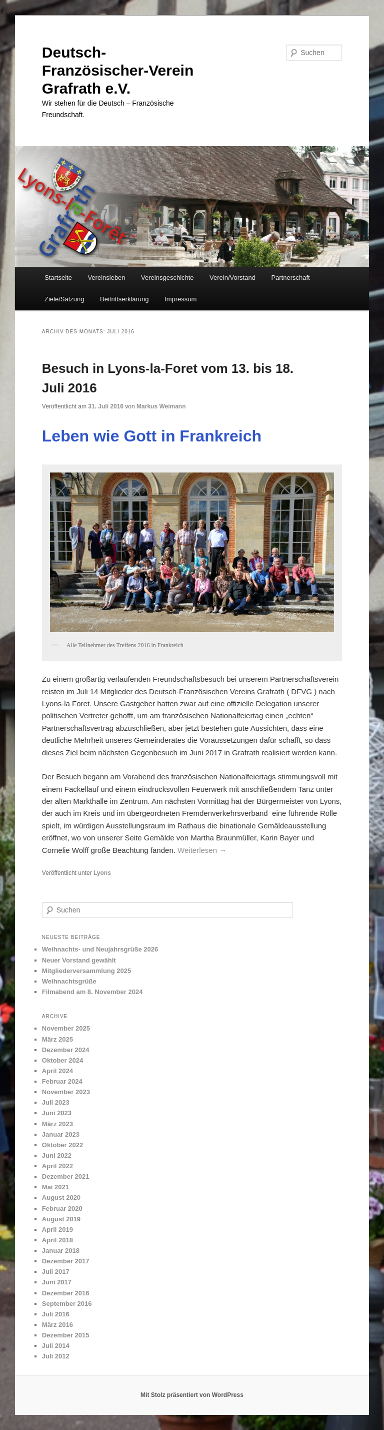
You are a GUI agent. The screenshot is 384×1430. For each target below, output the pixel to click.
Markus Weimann (161, 406)
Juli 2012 (56, 1356)
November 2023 (66, 1092)
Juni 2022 (57, 1155)
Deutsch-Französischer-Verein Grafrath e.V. (118, 70)
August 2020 (61, 1197)
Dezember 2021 (66, 1176)
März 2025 (57, 1039)
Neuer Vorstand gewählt (79, 960)
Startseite (58, 277)
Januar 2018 (61, 1250)
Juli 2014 (56, 1345)
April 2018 (57, 1240)
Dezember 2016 (66, 1293)
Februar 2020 (62, 1208)
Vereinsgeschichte (167, 277)
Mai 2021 (55, 1187)
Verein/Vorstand (233, 277)
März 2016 (57, 1324)
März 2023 (57, 1124)
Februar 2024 (62, 1081)
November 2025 (66, 1028)
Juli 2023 (56, 1102)
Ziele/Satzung (64, 299)
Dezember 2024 (66, 1050)
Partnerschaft (290, 277)
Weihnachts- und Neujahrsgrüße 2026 (100, 949)
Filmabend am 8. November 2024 (92, 992)
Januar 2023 (61, 1134)
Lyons (102, 872)
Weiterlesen (202, 850)
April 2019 (57, 1229)
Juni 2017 (57, 1282)
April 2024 (57, 1071)
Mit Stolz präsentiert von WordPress (192, 1394)
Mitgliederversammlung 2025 (86, 971)
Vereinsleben (106, 277)
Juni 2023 (57, 1113)
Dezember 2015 (66, 1335)
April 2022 (57, 1166)
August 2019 (61, 1219)
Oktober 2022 (62, 1145)
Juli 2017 (56, 1271)
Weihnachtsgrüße (69, 981)
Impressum (180, 299)
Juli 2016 (56, 1314)
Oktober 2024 (62, 1060)
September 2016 (67, 1303)
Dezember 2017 (66, 1261)
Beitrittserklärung (124, 299)
